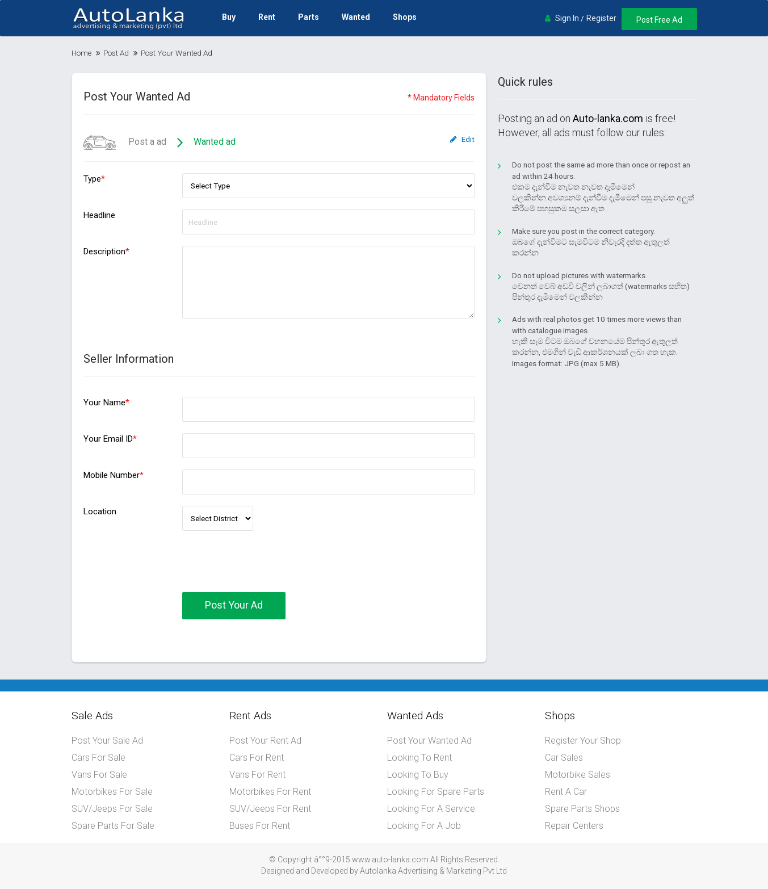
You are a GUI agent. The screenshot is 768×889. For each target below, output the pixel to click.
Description (106, 251)
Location (99, 511)
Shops (405, 17)
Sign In (567, 18)
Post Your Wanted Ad (429, 740)
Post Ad (116, 52)
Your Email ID (110, 439)
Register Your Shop (583, 740)
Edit (462, 139)
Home (81, 52)
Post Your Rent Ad (265, 740)
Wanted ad (215, 141)
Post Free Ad (659, 19)
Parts (308, 17)
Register (601, 18)
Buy (229, 17)
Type (94, 179)
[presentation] (268, 570)
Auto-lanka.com (608, 118)
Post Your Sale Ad (107, 740)
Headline (99, 215)
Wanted (356, 17)
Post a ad (124, 141)
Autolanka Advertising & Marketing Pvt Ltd (433, 870)
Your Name (106, 402)
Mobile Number (113, 475)
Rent (266, 17)
